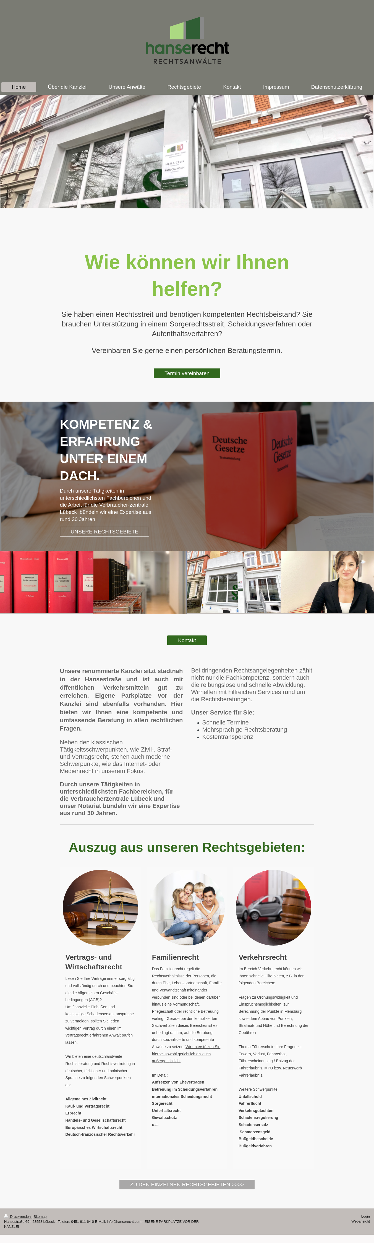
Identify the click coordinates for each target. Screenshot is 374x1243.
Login (365, 1216)
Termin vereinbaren (187, 373)
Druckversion (18, 1217)
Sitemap (40, 1217)
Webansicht (360, 1221)
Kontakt (187, 640)
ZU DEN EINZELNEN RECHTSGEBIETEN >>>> (187, 1184)
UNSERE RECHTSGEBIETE (104, 532)
